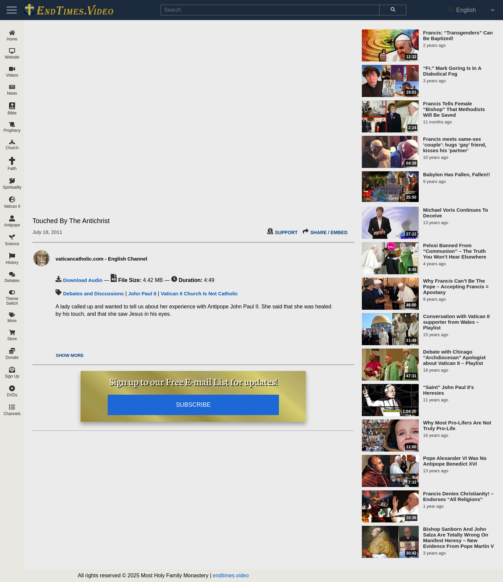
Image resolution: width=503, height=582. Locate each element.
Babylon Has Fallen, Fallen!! (456, 174)
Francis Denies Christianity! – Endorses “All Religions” (458, 496)
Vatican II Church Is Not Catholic (199, 293)
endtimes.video (231, 575)
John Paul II (142, 293)
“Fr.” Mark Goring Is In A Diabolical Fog (452, 71)
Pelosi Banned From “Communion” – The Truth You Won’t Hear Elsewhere (454, 251)
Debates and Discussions (93, 293)
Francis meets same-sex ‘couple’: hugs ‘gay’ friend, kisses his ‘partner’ (454, 144)
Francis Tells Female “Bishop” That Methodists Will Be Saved (454, 109)
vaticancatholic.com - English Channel (101, 259)
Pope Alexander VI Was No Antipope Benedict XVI (455, 461)
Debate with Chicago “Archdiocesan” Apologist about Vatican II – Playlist (454, 357)
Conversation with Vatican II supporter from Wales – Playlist (456, 321)
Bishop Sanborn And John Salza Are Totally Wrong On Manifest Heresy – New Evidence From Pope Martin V (458, 537)
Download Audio (82, 280)
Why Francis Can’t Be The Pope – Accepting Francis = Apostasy (456, 286)
